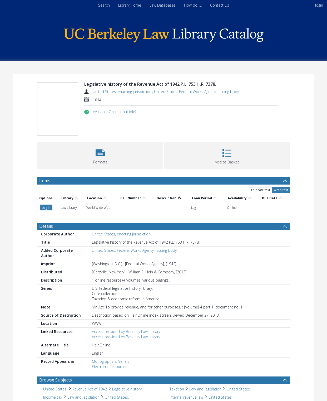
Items (44, 180)
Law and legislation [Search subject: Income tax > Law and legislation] (83, 397)
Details (46, 226)
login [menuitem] (319, 5)
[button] (114, 111)
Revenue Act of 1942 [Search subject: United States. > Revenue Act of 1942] (89, 389)
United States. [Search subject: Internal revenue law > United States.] (220, 397)
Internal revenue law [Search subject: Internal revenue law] (186, 397)
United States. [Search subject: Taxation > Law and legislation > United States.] (239, 389)
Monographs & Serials (110, 361)
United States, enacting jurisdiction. (122, 91)
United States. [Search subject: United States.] (55, 389)
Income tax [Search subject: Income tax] (52, 397)
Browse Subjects (55, 380)
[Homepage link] (163, 34)
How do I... (193, 5)
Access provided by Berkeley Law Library (126, 331)
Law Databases (163, 5)
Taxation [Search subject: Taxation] (177, 389)
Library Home (129, 5)
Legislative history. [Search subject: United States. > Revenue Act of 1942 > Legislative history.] (127, 389)
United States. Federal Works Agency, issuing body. (197, 91)
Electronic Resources (109, 366)
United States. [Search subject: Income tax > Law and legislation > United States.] (117, 397)
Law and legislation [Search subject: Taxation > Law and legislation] (205, 389)
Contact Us (219, 5)
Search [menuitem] (104, 5)
